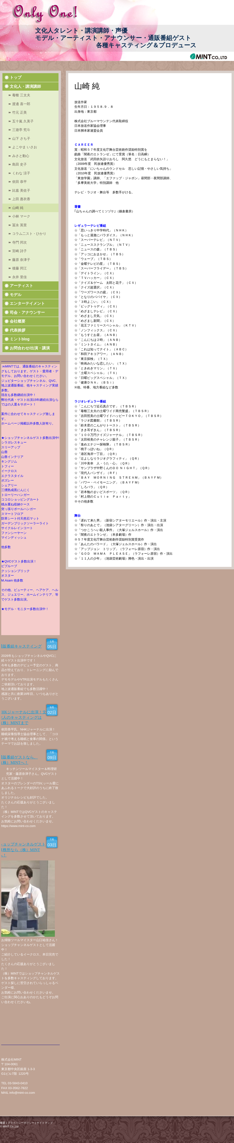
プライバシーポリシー (21, 1122)
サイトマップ (45, 1122)
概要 (2, 1122)
